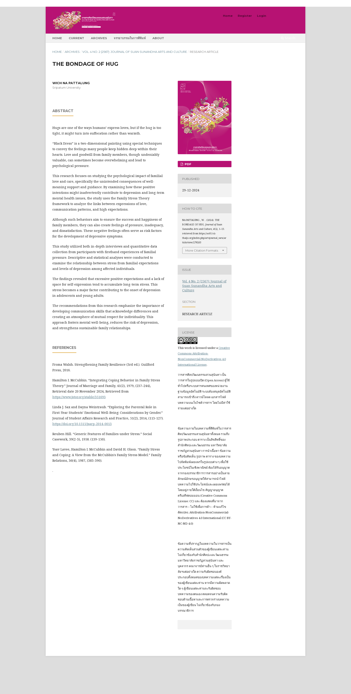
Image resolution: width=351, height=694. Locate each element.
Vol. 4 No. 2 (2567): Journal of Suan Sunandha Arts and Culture (134, 51)
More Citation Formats (201, 250)
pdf (187, 164)
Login (261, 15)
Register (245, 15)
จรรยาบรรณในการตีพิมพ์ (130, 38)
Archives (99, 38)
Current (76, 38)
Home (57, 38)
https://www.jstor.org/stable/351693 (79, 397)
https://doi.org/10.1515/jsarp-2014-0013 (82, 424)
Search (288, 38)
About (158, 38)
